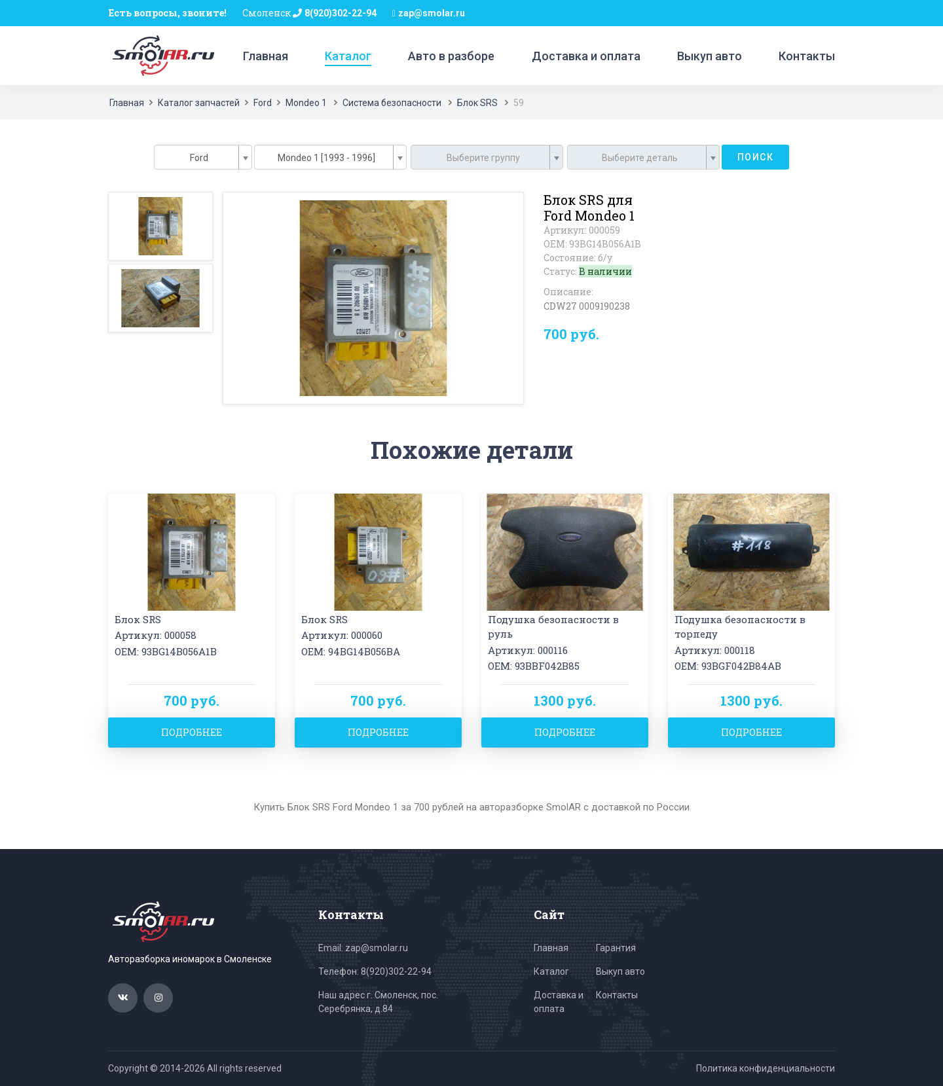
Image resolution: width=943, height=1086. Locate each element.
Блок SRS (477, 103)
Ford (262, 103)
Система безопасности (391, 103)
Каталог (348, 56)
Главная (265, 56)
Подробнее (191, 732)
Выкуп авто (709, 56)
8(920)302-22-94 (341, 13)
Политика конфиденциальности (765, 1068)
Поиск (755, 157)
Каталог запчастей (199, 103)
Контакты (807, 56)
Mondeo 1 (306, 103)
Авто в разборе (451, 56)
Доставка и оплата (586, 56)
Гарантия (616, 948)
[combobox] (203, 157)
